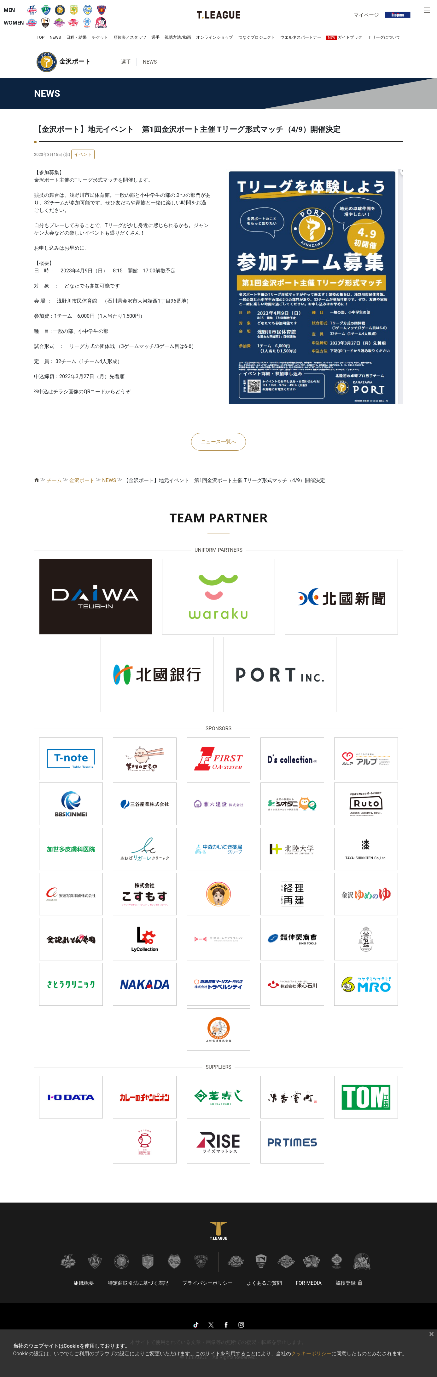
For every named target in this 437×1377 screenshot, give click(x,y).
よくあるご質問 (264, 1283)
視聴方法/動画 (178, 37)
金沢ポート (82, 480)
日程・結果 (76, 37)
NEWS (55, 37)
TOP (40, 37)
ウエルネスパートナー (300, 37)
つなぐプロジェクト (256, 37)
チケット (100, 37)
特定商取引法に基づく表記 (138, 1283)
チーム (54, 480)
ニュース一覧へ (218, 442)
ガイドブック (344, 37)
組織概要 (84, 1283)
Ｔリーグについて (384, 37)
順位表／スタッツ (130, 37)
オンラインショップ (214, 37)
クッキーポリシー (311, 1354)
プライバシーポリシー (207, 1283)
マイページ (366, 14)
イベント (83, 154)
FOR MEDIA (309, 1283)
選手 (155, 37)
